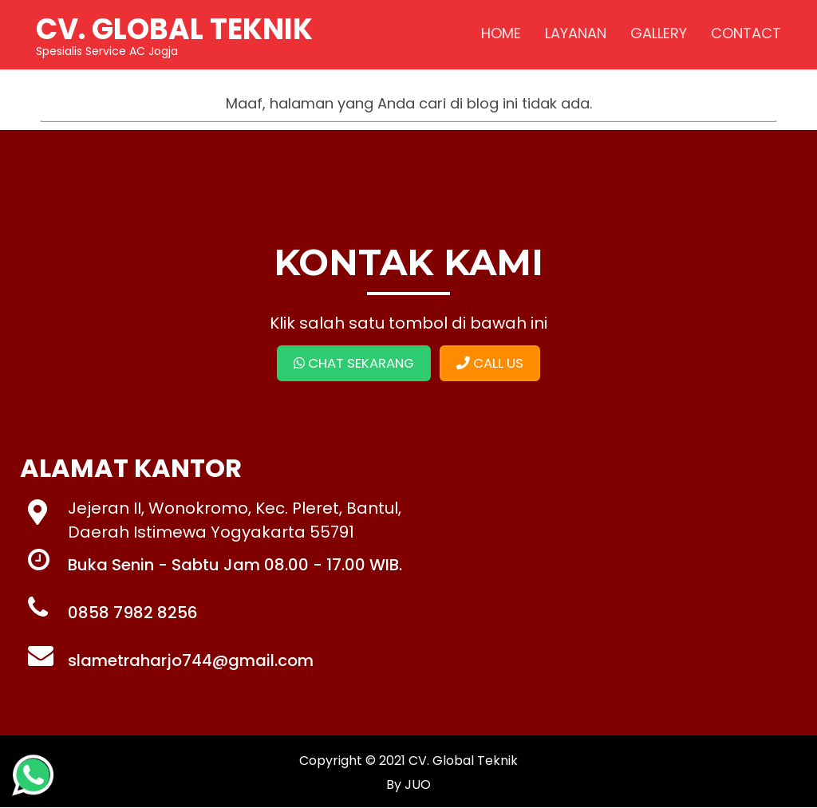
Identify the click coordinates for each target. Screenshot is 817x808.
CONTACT (744, 35)
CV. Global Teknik (463, 761)
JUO (416, 785)
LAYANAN (574, 35)
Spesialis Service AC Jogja (175, 36)
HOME (499, 35)
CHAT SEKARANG (352, 363)
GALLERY (657, 35)
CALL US (493, 363)
